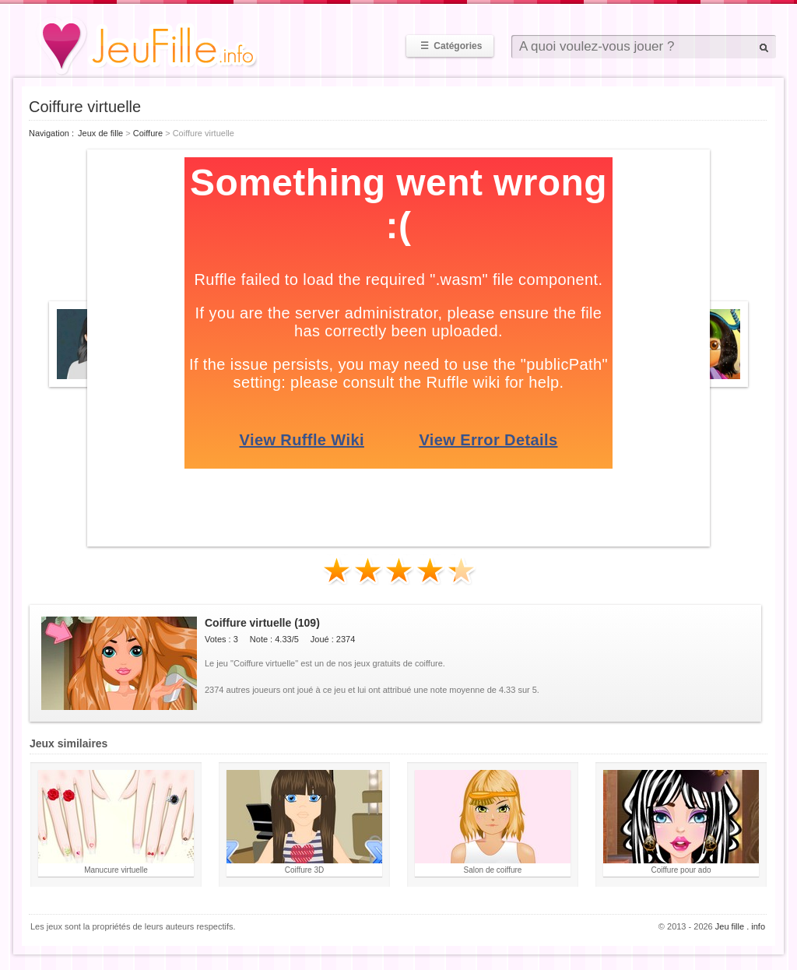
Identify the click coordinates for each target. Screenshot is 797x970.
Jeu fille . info (740, 926)
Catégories (450, 46)
